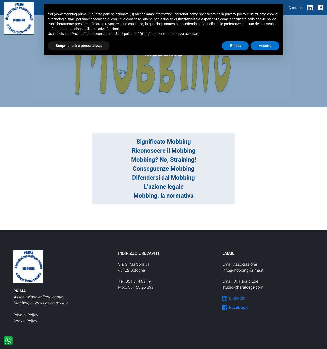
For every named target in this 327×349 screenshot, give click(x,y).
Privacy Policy (25, 315)
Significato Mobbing (163, 141)
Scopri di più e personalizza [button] (79, 46)
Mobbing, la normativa (163, 195)
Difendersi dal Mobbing (163, 177)
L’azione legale (164, 186)
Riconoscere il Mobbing (163, 150)
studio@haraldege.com (242, 287)
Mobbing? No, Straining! (163, 159)
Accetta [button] (265, 46)
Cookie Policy (25, 321)
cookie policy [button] (265, 19)
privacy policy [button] (235, 14)
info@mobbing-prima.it (242, 270)
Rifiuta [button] (235, 46)
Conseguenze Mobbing (163, 168)
